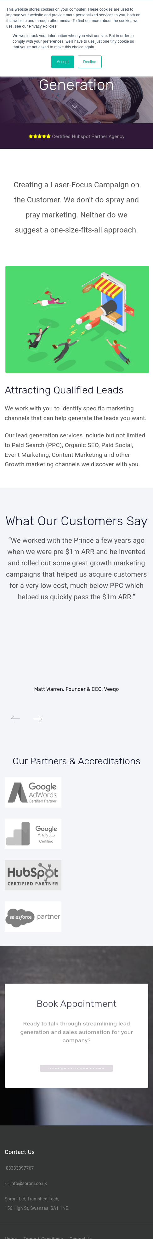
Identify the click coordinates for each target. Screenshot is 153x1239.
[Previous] (15, 719)
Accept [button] (63, 62)
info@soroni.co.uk (28, 1183)
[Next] (37, 719)
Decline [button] (89, 62)
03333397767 (19, 1168)
